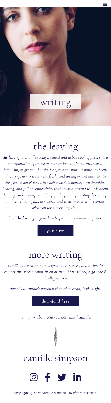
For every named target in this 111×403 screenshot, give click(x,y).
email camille (79, 317)
